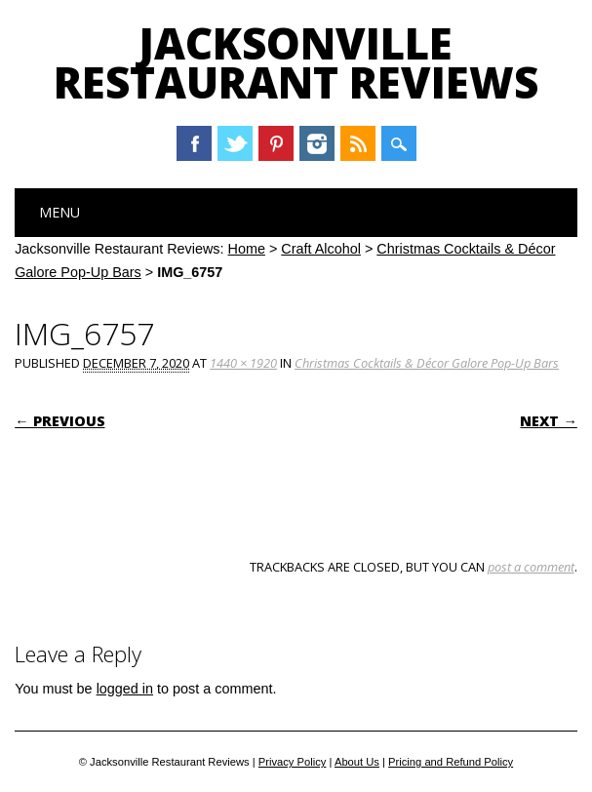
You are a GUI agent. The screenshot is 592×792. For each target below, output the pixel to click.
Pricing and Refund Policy (450, 762)
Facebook (194, 143)
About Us (357, 762)
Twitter (235, 143)
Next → (548, 421)
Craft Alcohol (321, 249)
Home (246, 249)
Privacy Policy (292, 762)
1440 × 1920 (243, 363)
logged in (125, 688)
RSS (357, 143)
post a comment (531, 566)
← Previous (59, 421)
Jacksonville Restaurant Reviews (296, 62)
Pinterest (276, 143)
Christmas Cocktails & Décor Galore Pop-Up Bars (427, 363)
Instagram (317, 143)
